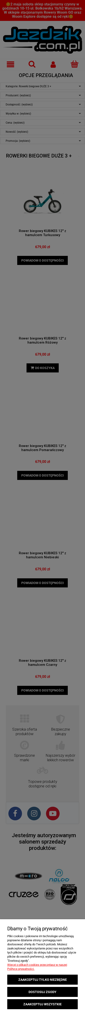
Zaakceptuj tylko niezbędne (42, 979)
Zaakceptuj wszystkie (42, 1004)
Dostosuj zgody (42, 992)
